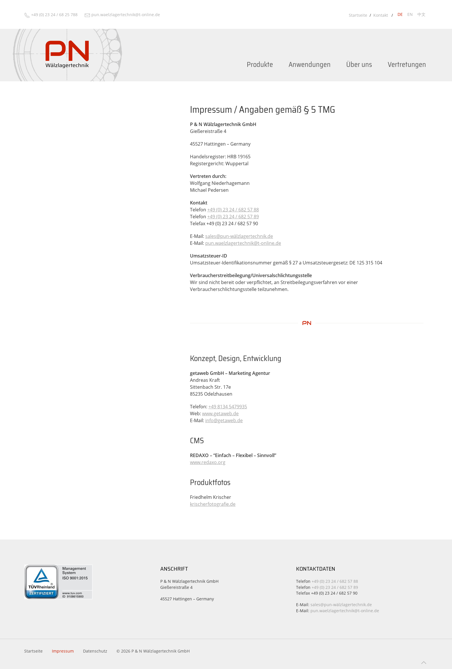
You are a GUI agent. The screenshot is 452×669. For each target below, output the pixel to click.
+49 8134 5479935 (227, 406)
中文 (421, 14)
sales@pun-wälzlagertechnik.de (239, 236)
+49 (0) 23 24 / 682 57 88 (233, 209)
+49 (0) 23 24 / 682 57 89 (233, 216)
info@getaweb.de (224, 420)
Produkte (260, 64)
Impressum (63, 651)
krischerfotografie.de (213, 504)
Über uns (359, 64)
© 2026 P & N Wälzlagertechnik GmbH (153, 651)
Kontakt (381, 15)
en (410, 14)
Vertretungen (407, 64)
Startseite (358, 15)
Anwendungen (310, 64)
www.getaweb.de (220, 413)
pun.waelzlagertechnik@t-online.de (243, 243)
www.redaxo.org (207, 462)
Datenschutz (95, 651)
